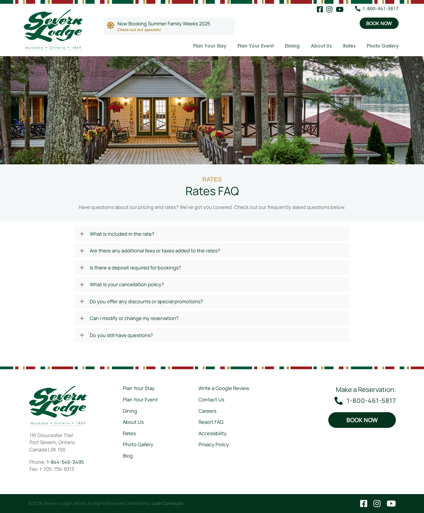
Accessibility (212, 433)
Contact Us (211, 399)
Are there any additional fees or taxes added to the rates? (155, 251)
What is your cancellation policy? (127, 284)
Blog (128, 455)
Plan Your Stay (209, 46)
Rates (349, 46)
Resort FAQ (210, 422)
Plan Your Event (255, 46)
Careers (207, 411)
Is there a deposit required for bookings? (135, 268)
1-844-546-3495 (65, 461)
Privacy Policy (213, 444)
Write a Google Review (223, 388)
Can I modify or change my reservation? (134, 318)
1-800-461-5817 (380, 8)
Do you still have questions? (121, 335)
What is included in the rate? (122, 234)
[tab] (212, 234)
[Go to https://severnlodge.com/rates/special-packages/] (169, 26)
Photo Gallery (383, 46)
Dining (292, 46)
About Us (321, 46)
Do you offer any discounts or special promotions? (146, 301)
